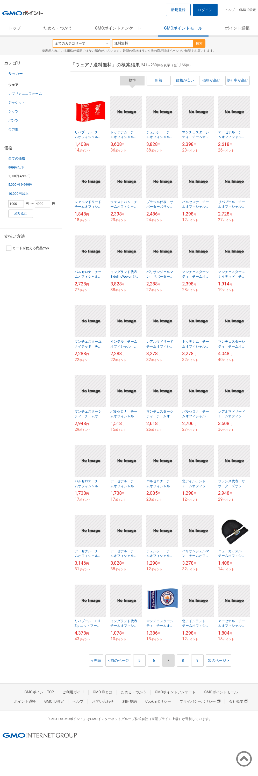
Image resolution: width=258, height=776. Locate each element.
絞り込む (21, 213)
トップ (14, 28)
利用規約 (129, 701)
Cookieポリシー (158, 701)
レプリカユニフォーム (25, 94)
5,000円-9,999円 (20, 184)
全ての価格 (16, 158)
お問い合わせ (103, 701)
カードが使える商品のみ (27, 248)
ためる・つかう (57, 28)
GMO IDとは (102, 692)
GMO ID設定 (247, 10)
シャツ (13, 111)
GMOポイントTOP (39, 692)
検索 (199, 43)
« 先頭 (96, 660)
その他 (13, 129)
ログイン (205, 10)
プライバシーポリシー (200, 701)
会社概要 (238, 701)
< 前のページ (118, 660)
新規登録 (178, 10)
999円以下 (16, 167)
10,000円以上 (18, 194)
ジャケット (16, 102)
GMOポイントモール (183, 28)
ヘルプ (230, 10)
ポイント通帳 (237, 28)
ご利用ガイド (73, 692)
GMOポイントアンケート (118, 28)
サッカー (15, 73)
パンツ (13, 120)
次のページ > (218, 660)
